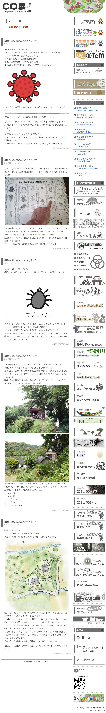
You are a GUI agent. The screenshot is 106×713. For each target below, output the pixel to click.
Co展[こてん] (19, 7)
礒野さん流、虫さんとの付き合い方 (20, 41)
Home (37, 661)
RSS (79, 671)
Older (45, 661)
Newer (28, 661)
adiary (92, 710)
